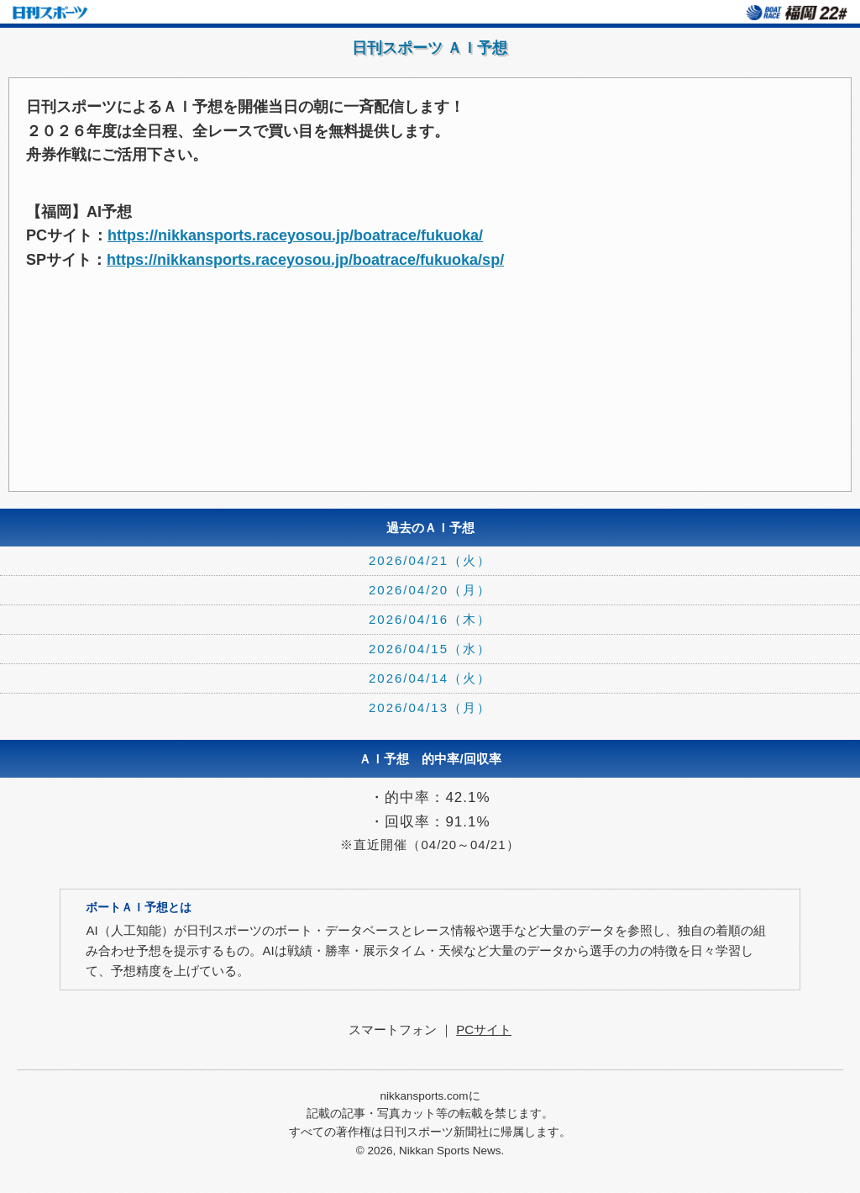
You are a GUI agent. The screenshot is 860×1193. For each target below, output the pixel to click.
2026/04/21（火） (430, 560)
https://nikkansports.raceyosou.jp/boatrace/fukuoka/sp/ (305, 259)
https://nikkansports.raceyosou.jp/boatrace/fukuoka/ (295, 235)
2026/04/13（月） (430, 707)
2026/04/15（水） (430, 648)
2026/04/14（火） (430, 678)
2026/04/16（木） (430, 619)
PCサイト (483, 1029)
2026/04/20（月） (430, 590)
